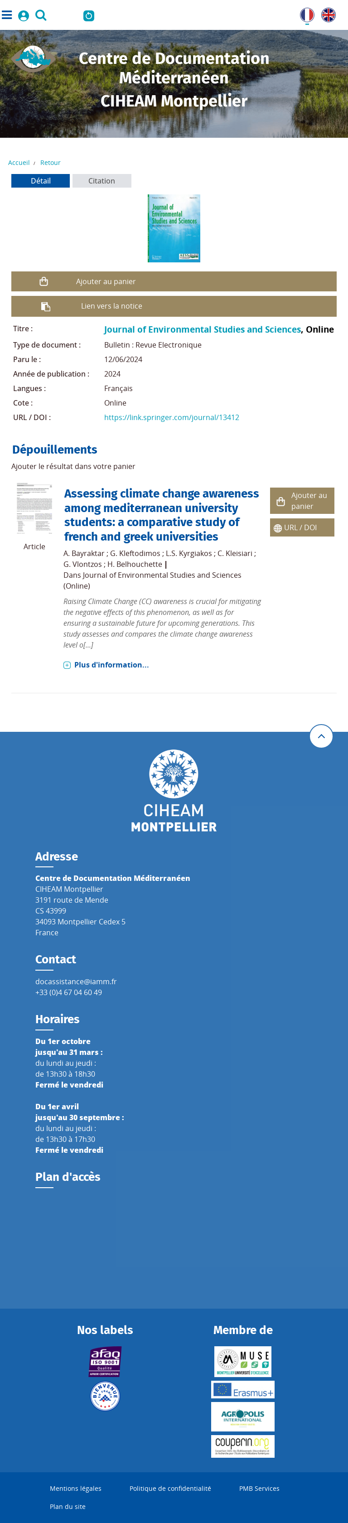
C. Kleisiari (235, 553)
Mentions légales (76, 1488)
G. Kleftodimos (135, 553)
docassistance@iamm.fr (76, 981)
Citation (101, 181)
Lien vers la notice (111, 306)
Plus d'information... (111, 665)
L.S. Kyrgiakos (189, 553)
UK (326, 13)
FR (304, 13)
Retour (50, 162)
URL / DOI (300, 527)
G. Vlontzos (82, 564)
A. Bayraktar (84, 553)
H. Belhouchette (134, 564)
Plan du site (68, 1506)
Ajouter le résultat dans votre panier (73, 466)
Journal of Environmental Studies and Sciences (202, 329)
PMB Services (259, 1488)
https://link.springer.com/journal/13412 (171, 417)
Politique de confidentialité (170, 1488)
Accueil (19, 162)
